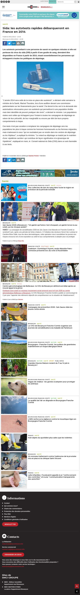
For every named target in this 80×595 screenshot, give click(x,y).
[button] (75, 2)
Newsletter (10, 524)
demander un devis (13, 555)
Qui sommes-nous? (11, 506)
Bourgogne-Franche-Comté (39, 185)
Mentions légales (10, 517)
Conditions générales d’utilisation (16, 519)
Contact (7, 503)
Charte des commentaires (13, 508)
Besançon (6, 223)
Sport (51, 361)
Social (58, 185)
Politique (45, 246)
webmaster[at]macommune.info (13, 566)
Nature (53, 342)
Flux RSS (7, 514)
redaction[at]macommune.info (12, 544)
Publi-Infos (59, 361)
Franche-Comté (34, 246)
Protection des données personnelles (17, 511)
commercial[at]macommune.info (13, 549)
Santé (5, 24)
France (30, 435)
